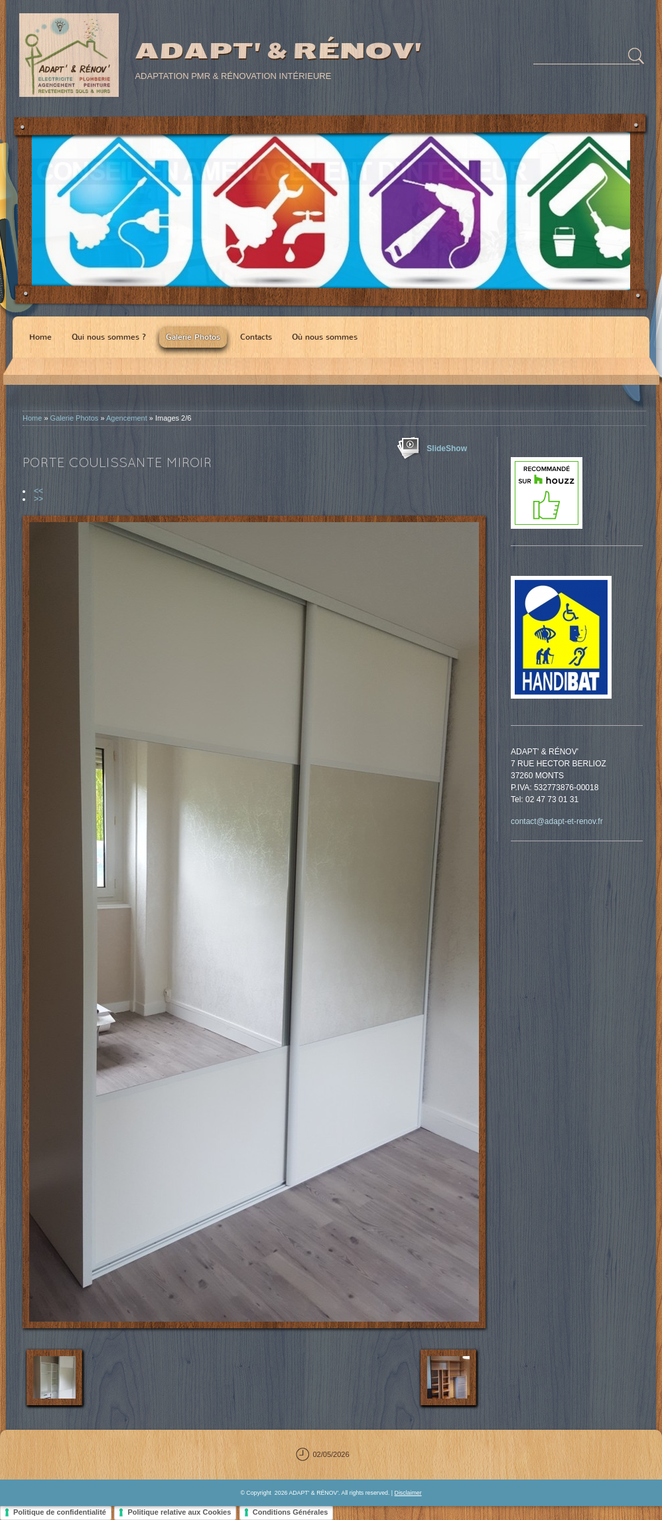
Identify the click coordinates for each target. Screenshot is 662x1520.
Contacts (256, 337)
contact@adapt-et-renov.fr (557, 821)
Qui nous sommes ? (109, 337)
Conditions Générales (290, 1512)
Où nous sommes (325, 337)
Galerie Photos (193, 337)
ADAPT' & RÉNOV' (278, 50)
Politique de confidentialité (59, 1512)
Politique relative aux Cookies (179, 1512)
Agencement (126, 418)
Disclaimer (408, 1492)
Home (40, 337)
